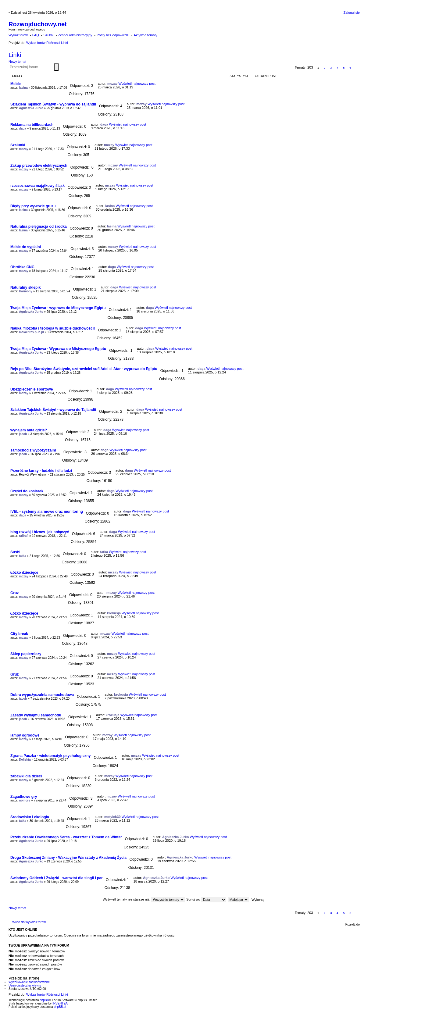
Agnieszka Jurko (31, 108)
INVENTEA (60, 1003)
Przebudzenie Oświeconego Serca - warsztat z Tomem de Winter (66, 837)
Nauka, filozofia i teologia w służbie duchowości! (52, 328)
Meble (15, 84)
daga (22, 128)
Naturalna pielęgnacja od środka (38, 226)
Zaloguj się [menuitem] (352, 12)
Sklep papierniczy (25, 654)
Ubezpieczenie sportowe (31, 389)
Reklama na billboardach (31, 125)
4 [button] (337, 67)
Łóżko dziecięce (24, 572)
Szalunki (17, 145)
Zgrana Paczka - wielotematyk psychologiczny (50, 756)
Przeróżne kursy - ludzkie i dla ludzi (41, 471)
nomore (24, 800)
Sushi (15, 552)
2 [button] (325, 67)
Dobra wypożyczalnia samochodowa (42, 695)
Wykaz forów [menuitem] (18, 35)
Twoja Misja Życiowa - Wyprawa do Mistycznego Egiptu (58, 349)
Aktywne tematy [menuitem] (145, 35)
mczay (112, 83)
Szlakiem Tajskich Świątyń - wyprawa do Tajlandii (53, 104)
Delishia (24, 759)
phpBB (44, 1000)
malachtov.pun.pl (31, 332)
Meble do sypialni (25, 247)
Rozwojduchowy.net (38, 24)
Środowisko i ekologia (29, 817)
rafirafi (23, 535)
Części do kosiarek (26, 491)
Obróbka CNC (22, 267)
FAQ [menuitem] (35, 35)
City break (19, 634)
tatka (22, 556)
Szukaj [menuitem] (49, 35)
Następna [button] (357, 67)
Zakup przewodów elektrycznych (38, 165)
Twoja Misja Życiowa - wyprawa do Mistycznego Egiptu (58, 308)
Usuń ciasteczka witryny (25, 985)
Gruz (14, 593)
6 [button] (350, 67)
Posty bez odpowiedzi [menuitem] (113, 35)
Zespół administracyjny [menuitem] (75, 35)
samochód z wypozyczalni (33, 450)
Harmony (25, 291)
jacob (23, 434)
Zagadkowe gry (23, 796)
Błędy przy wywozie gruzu (33, 206)
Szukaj (56, 67)
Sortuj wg (206, 899)
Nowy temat (17, 61)
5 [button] (344, 67)
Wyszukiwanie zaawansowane (60, 66)
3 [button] (331, 67)
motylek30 (112, 817)
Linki (15, 55)
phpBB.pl (60, 1006)
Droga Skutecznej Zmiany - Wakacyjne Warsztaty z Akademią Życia (68, 857)
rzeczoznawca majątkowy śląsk (37, 186)
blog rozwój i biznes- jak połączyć (39, 532)
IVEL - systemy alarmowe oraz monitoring (46, 511)
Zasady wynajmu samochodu (35, 715)
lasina (23, 87)
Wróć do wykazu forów (29, 922)
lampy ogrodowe (24, 735)
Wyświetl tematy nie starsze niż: (144, 899)
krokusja (114, 613)
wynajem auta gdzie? (28, 430)
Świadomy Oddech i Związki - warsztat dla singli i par (56, 878)
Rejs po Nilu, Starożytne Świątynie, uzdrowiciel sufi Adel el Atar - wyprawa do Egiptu (83, 369)
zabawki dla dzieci (26, 776)
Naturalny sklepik (25, 287)
